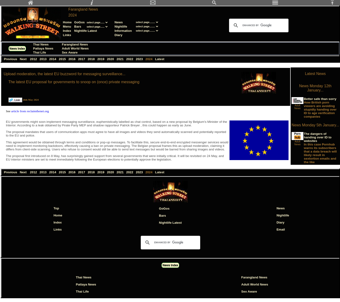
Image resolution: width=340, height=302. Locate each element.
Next (24, 59)
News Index (17, 48)
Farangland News (83, 9)
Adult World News (75, 48)
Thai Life (39, 52)
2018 (92, 59)
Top (56, 208)
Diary (118, 35)
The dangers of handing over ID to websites (318, 137)
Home (67, 22)
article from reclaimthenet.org (30, 111)
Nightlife (121, 26)
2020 (111, 59)
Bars (77, 26)
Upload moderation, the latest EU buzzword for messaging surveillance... (64, 74)
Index (67, 31)
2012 (34, 59)
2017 (82, 59)
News (119, 22)
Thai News (41, 44)
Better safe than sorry (320, 99)
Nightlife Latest (85, 31)
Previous (11, 59)
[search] (258, 25)
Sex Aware (70, 52)
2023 (140, 59)
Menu (67, 26)
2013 (43, 59)
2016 (72, 59)
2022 (130, 59)
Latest (159, 59)
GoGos (79, 22)
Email (280, 229)
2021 (120, 59)
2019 (101, 59)
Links (67, 35)
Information (123, 31)
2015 (63, 59)
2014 (53, 59)
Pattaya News (43, 48)
